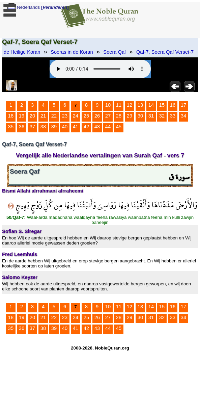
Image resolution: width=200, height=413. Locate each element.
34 (183, 116)
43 (97, 126)
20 (32, 116)
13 (140, 105)
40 (64, 126)
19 (21, 116)
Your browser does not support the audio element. (100, 69)
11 (118, 105)
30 (140, 116)
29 (129, 116)
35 (10, 126)
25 (86, 116)
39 (54, 126)
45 (118, 126)
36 (21, 126)
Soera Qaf (114, 52)
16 (172, 105)
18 (10, 116)
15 (162, 105)
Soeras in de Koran (72, 52)
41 (75, 126)
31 (151, 116)
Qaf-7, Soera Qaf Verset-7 (165, 52)
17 (183, 105)
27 (108, 116)
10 (108, 105)
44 (108, 126)
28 (118, 116)
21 (43, 116)
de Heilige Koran (22, 52)
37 (32, 126)
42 (86, 126)
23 (64, 116)
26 (97, 116)
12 (129, 105)
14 (151, 105)
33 (172, 116)
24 (75, 116)
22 (54, 116)
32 (162, 116)
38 (43, 126)
